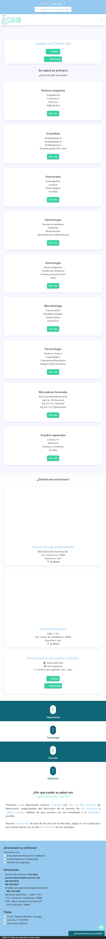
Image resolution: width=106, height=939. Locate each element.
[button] (6, 29)
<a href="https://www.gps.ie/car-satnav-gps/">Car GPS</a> (53, 596)
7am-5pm (56, 4)
